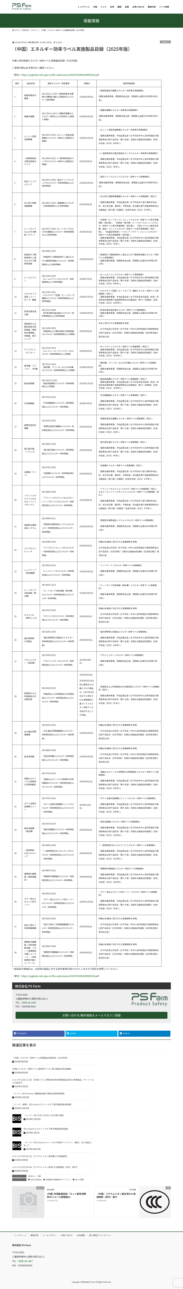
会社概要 (81, 1235)
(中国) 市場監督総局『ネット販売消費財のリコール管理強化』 (66, 1195)
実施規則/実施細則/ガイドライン (58, 1179)
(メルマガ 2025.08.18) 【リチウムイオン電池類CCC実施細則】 (40, 1156)
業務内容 (34, 1235)
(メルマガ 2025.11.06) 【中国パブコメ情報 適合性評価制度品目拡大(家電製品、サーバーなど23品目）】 (53, 1081)
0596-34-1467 (29, 1002)
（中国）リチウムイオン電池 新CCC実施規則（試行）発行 (116, 1195)
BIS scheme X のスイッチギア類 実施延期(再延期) (46, 1128)
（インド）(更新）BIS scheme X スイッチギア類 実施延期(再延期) (41, 1104)
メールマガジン (50, 1235)
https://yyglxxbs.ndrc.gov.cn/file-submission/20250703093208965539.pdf (60, 74)
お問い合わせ (67, 1235)
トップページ (20, 1235)
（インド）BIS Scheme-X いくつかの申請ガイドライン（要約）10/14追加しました (58, 1144)
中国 (39, 1176)
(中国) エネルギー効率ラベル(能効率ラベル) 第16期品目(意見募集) (41, 1068)
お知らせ (165, 41)
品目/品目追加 (36, 1179)
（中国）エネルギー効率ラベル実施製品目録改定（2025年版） (40, 1057)
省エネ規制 (79, 1179)
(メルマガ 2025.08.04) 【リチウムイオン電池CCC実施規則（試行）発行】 (45, 1167)
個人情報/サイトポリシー (100, 1235)
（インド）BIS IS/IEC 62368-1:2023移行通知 (44, 1115)
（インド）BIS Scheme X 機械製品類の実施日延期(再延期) (38, 1093)
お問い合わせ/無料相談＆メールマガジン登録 (91, 1015)
